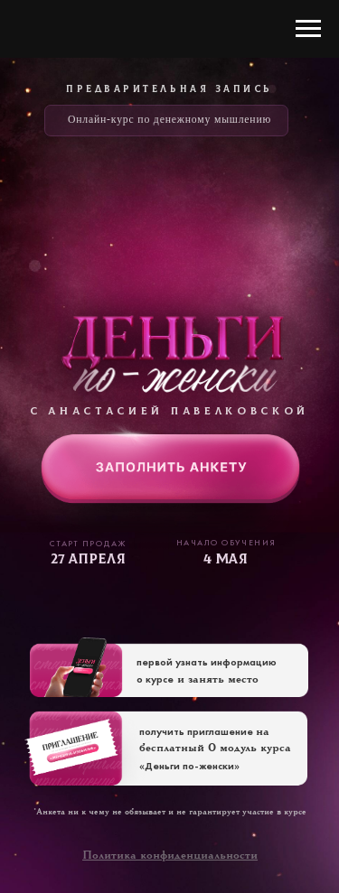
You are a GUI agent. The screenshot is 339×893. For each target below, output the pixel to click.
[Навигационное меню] (308, 29)
